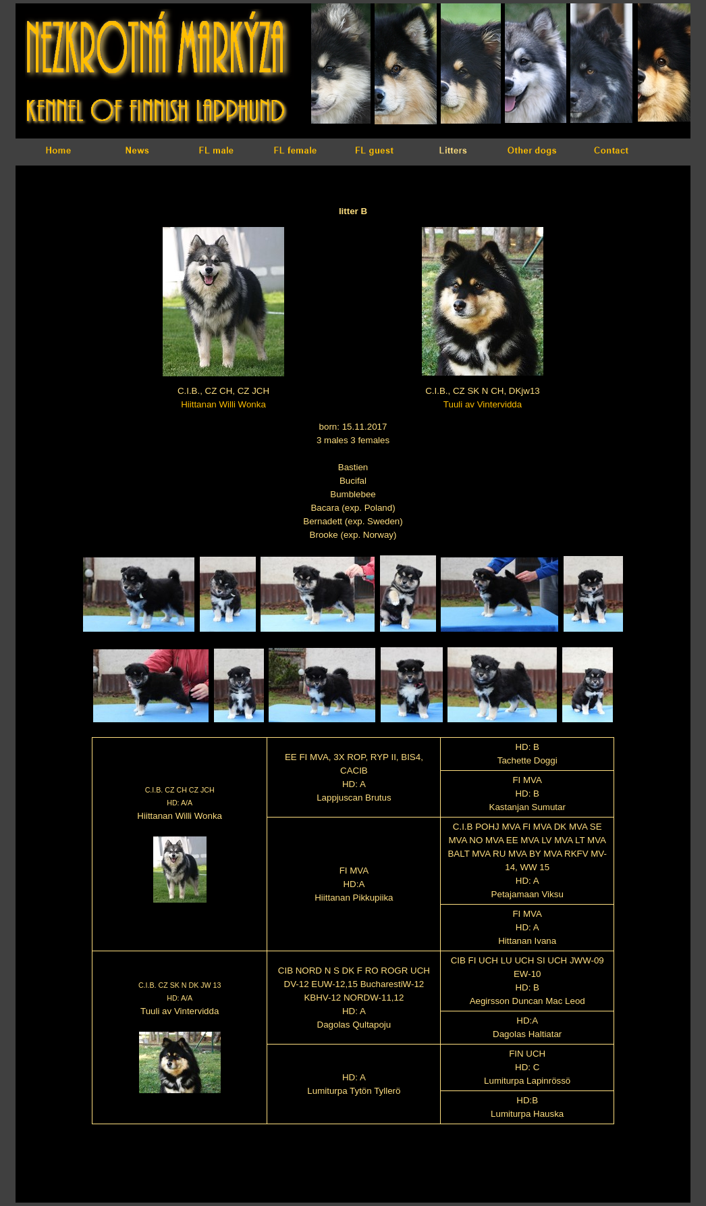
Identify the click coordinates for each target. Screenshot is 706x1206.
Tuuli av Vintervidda (482, 404)
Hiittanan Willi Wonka (223, 404)
